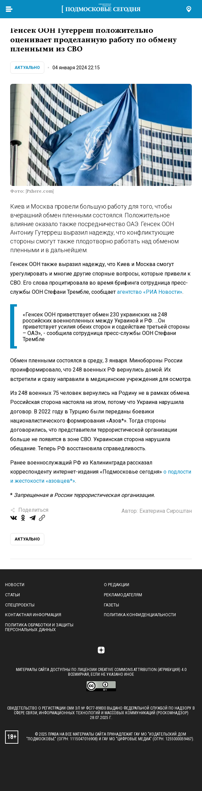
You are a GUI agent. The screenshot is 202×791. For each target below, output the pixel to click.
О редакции (116, 584)
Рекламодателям (123, 595)
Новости (14, 584)
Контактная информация (33, 615)
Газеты (111, 605)
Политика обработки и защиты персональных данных (39, 627)
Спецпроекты (20, 605)
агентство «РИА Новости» (149, 292)
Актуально (27, 67)
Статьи (12, 595)
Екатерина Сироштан (165, 511)
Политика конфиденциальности (140, 615)
